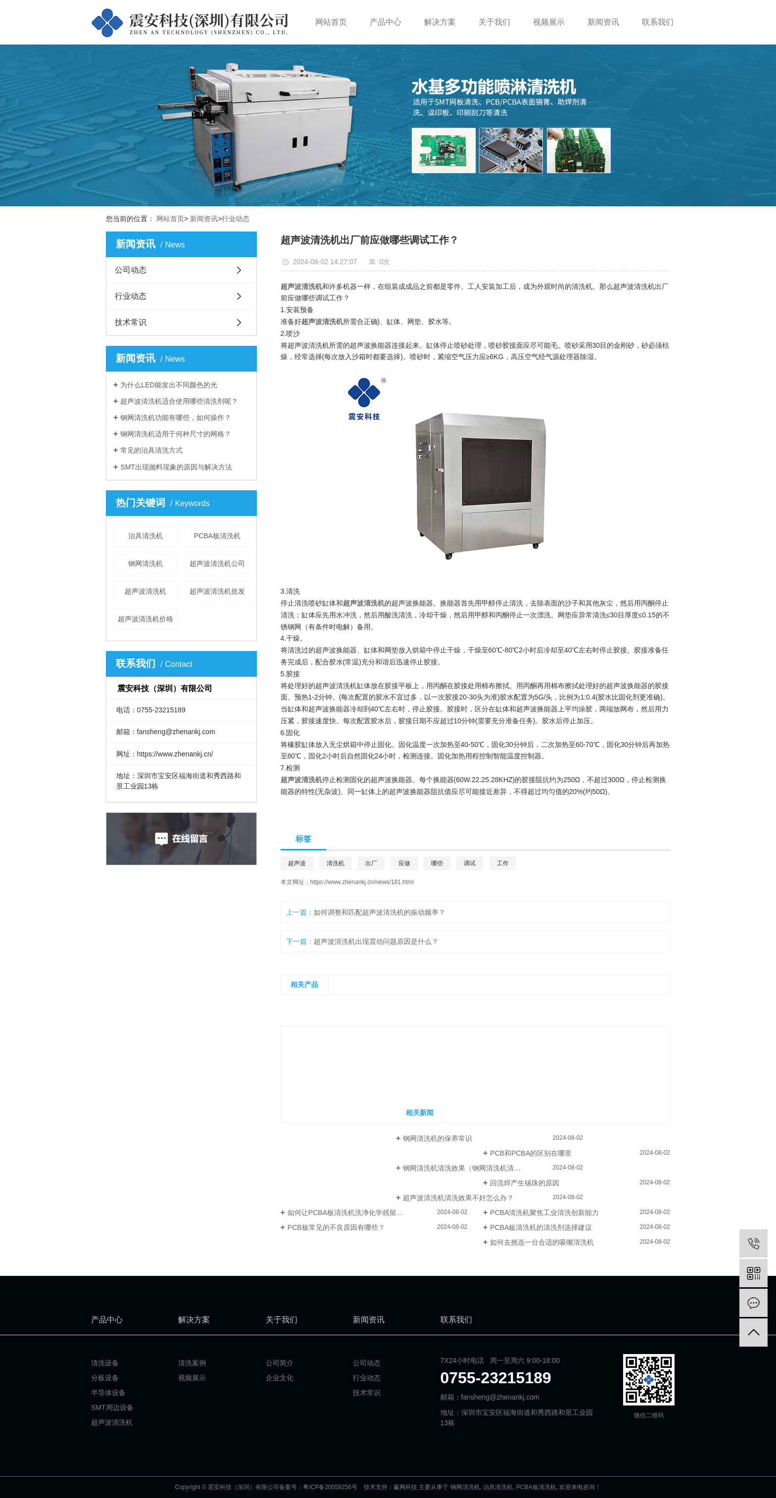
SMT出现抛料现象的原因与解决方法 (176, 467)
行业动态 (235, 219)
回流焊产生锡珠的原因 (524, 1183)
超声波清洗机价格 (145, 619)
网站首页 (331, 22)
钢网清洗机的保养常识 (437, 1138)
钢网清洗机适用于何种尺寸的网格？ (175, 434)
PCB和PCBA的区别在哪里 (531, 1153)
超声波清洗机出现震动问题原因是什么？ (376, 941)
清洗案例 (192, 1363)
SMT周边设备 (112, 1407)
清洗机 (335, 863)
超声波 (297, 863)
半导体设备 (108, 1393)
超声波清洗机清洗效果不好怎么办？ (458, 1198)
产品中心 (385, 22)
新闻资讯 (603, 22)
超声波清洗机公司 (217, 563)
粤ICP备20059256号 (330, 1487)
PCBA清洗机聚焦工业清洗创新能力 (544, 1213)
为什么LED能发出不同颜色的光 (168, 385)
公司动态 (130, 270)
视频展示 (549, 22)
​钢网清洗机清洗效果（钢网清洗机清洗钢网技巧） (479, 1168)
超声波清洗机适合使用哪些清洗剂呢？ (179, 401)
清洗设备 (105, 1363)
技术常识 (130, 322)
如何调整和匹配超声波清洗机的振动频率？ (379, 912)
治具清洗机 (145, 536)
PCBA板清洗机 (217, 536)
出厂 (371, 863)
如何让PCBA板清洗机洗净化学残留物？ (349, 1213)
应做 (404, 863)
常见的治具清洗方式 (151, 450)
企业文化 (279, 1378)
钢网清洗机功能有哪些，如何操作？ (175, 417)
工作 (503, 863)
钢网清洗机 (145, 563)
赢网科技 (405, 1487)
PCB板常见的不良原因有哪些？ (336, 1227)
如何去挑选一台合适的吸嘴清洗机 (542, 1242)
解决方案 (440, 22)
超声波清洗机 (145, 591)
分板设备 (105, 1378)
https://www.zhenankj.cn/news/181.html (362, 882)
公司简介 (279, 1363)
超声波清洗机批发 (217, 591)
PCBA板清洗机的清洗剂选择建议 (541, 1227)
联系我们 (658, 22)
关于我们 (494, 22)
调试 (470, 863)
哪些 (437, 863)
